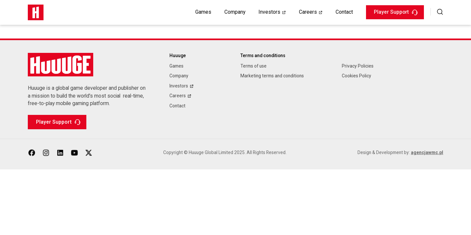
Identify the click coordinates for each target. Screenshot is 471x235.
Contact (344, 12)
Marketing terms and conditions (272, 75)
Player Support (396, 12)
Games (203, 12)
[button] (440, 11)
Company (234, 12)
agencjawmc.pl (427, 152)
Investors (269, 12)
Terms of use (253, 66)
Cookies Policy (356, 75)
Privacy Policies (358, 66)
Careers (308, 12)
